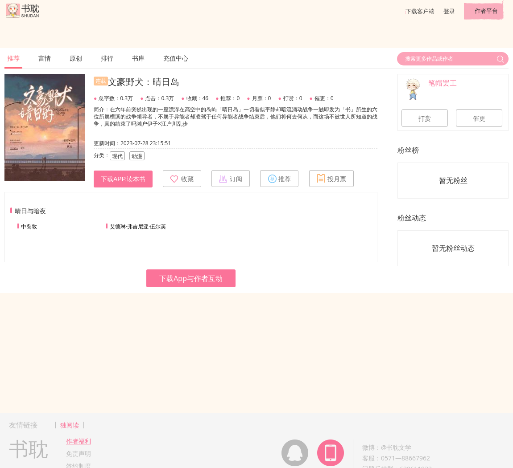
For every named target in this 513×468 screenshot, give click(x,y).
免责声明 (78, 453)
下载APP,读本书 (123, 179)
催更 (479, 118)
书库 (138, 58)
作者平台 (486, 11)
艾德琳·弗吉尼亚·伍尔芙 (138, 226)
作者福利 (78, 441)
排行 (107, 58)
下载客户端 (419, 11)
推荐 (13, 58)
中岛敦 (29, 226)
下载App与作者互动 (191, 278)
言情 (44, 58)
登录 (449, 11)
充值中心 (175, 58)
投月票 (331, 178)
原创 (76, 58)
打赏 (424, 118)
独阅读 (69, 425)
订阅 (230, 178)
